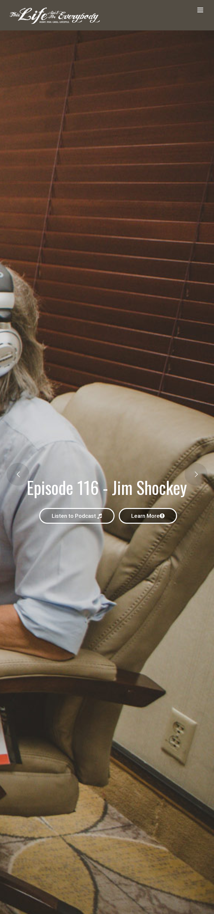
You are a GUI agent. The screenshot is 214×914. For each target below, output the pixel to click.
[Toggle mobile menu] (200, 10)
